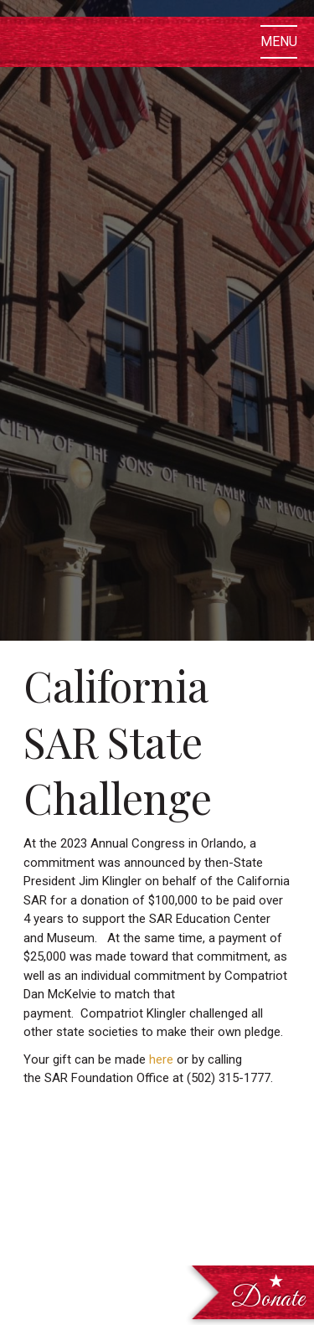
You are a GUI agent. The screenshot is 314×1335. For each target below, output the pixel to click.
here (161, 1059)
